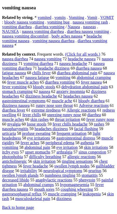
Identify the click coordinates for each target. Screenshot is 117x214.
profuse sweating (36, 133)
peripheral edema (60, 143)
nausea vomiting (47, 59)
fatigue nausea (14, 73)
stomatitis (89, 175)
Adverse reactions (94, 105)
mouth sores (44, 189)
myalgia (14, 124)
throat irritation (67, 119)
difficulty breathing (45, 156)
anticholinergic (14, 161)
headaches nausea (78, 96)
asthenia (87, 143)
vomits (60, 17)
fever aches (29, 143)
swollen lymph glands (20, 175)
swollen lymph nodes (72, 166)
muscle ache (62, 101)
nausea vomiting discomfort (25, 36)
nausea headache (73, 63)
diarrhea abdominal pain (77, 73)
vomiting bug (58, 22)
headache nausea (81, 59)
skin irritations (96, 147)
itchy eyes (10, 152)
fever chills (31, 115)
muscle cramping (62, 194)
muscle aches (13, 119)
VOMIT (107, 17)
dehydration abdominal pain (84, 87)
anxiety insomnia (70, 91)
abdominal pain (37, 147)
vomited (44, 17)
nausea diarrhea (15, 59)
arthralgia (64, 152)
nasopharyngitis (15, 129)
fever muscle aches (23, 82)
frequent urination (71, 133)
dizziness (64, 198)
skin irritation (44, 161)
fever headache (35, 166)
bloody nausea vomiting (24, 22)
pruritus (94, 170)
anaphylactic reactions (53, 180)
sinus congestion (92, 152)
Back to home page (18, 207)
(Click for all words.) (82, 54)
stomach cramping (17, 91)
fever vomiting (14, 87)
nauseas (89, 27)
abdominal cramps (38, 184)
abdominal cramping (94, 77)
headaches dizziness (51, 129)
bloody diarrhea (91, 101)
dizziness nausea (16, 105)
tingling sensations (77, 161)
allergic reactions (81, 156)
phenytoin (87, 180)
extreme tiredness (45, 110)
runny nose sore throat (54, 105)
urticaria (9, 133)
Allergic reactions (81, 110)
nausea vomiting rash (90, 22)
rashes (99, 124)
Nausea (74, 27)
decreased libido (15, 180)
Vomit (92, 17)
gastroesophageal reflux (22, 194)
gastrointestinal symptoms (24, 101)
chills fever (41, 73)
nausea (44, 91)
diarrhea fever (13, 110)
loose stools (36, 124)
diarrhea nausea (89, 68)
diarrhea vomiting (49, 27)
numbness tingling (60, 175)
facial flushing (86, 129)
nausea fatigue (37, 77)
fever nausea (91, 82)
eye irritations (38, 138)
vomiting (63, 77)
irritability (28, 170)
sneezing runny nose (64, 115)
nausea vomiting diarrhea (43, 31)
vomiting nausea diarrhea (53, 41)
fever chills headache (70, 124)
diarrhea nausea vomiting (88, 31)
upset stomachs (37, 152)
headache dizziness (54, 68)
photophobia (12, 156)
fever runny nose (100, 119)
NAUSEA (10, 31)
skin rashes (39, 119)
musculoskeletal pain (32, 198)
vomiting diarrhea (17, 27)
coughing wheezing (77, 189)
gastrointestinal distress (75, 138)
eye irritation (67, 147)
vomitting (10, 147)
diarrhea (94, 115)
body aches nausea (67, 36)
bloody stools (44, 87)
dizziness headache (41, 96)
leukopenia (91, 194)
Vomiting (76, 17)
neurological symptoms (62, 170)
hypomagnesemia (74, 184)
